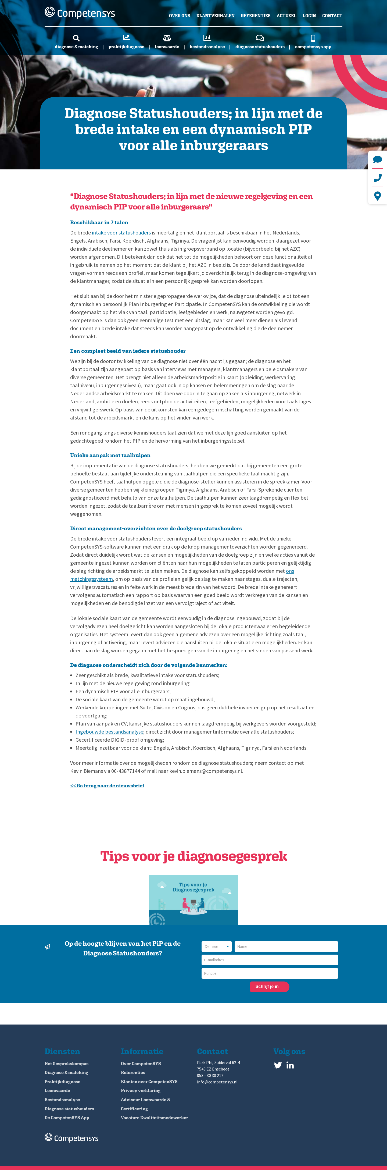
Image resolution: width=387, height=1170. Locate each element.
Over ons (179, 15)
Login (309, 15)
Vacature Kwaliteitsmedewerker (154, 1117)
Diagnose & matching (76, 46)
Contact (332, 15)
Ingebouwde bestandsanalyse (109, 731)
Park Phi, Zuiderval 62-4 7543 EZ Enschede (377, 196)
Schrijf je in (267, 986)
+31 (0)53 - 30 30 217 (377, 177)
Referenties (256, 15)
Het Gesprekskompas (66, 1063)
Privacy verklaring (140, 1090)
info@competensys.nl (377, 159)
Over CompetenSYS (141, 1063)
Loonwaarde (167, 46)
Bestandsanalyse (207, 46)
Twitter (278, 1064)
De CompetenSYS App (67, 1117)
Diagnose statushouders (260, 46)
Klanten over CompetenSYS (149, 1081)
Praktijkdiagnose (126, 46)
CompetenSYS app (313, 46)
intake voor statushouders (121, 232)
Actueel (286, 15)
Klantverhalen (215, 15)
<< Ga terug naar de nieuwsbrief (107, 785)
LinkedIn (290, 1064)
